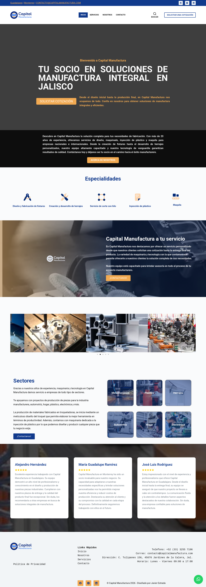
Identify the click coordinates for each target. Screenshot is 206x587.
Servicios (94, 15)
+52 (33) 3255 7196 (179, 549)
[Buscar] (154, 15)
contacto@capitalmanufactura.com (170, 553)
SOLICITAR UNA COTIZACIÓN (180, 15)
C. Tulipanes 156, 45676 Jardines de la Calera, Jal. (155, 557)
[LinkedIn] (194, 3)
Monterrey (29, 3)
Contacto (120, 15)
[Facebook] (181, 3)
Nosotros (107, 15)
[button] (14, 333)
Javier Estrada (158, 583)
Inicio (83, 15)
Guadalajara (16, 3)
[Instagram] (187, 3)
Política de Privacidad (29, 564)
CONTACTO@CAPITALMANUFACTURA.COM (58, 3)
